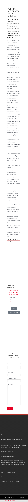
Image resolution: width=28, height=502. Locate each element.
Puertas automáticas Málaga (8, 472)
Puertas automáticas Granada (8, 476)
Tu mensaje (14, 394)
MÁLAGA (10, 464)
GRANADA (21, 462)
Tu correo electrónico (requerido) (14, 373)
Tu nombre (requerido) (14, 366)
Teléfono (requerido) (14, 379)
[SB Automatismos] (14, 341)
